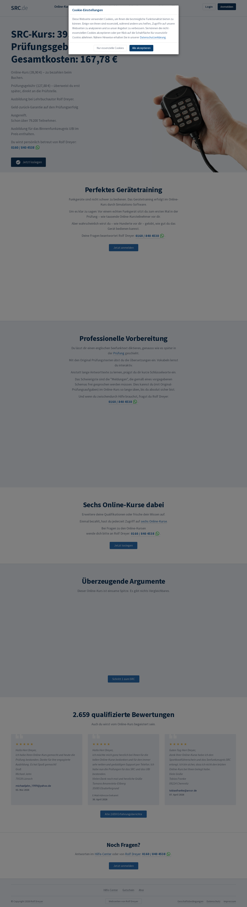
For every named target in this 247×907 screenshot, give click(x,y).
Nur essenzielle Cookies (110, 48)
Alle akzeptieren (141, 48)
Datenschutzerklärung (153, 37)
